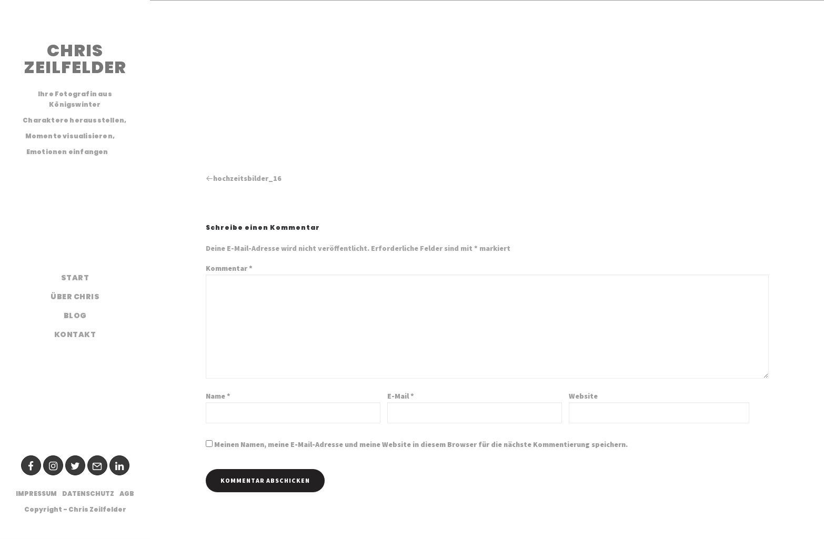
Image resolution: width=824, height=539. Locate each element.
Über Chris (75, 296)
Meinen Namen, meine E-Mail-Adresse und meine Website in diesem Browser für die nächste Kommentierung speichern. (421, 444)
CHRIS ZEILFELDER (75, 59)
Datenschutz (88, 493)
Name (218, 396)
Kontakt (75, 334)
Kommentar (229, 268)
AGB (126, 493)
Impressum (36, 493)
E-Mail (400, 396)
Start (75, 277)
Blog (75, 315)
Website (583, 396)
